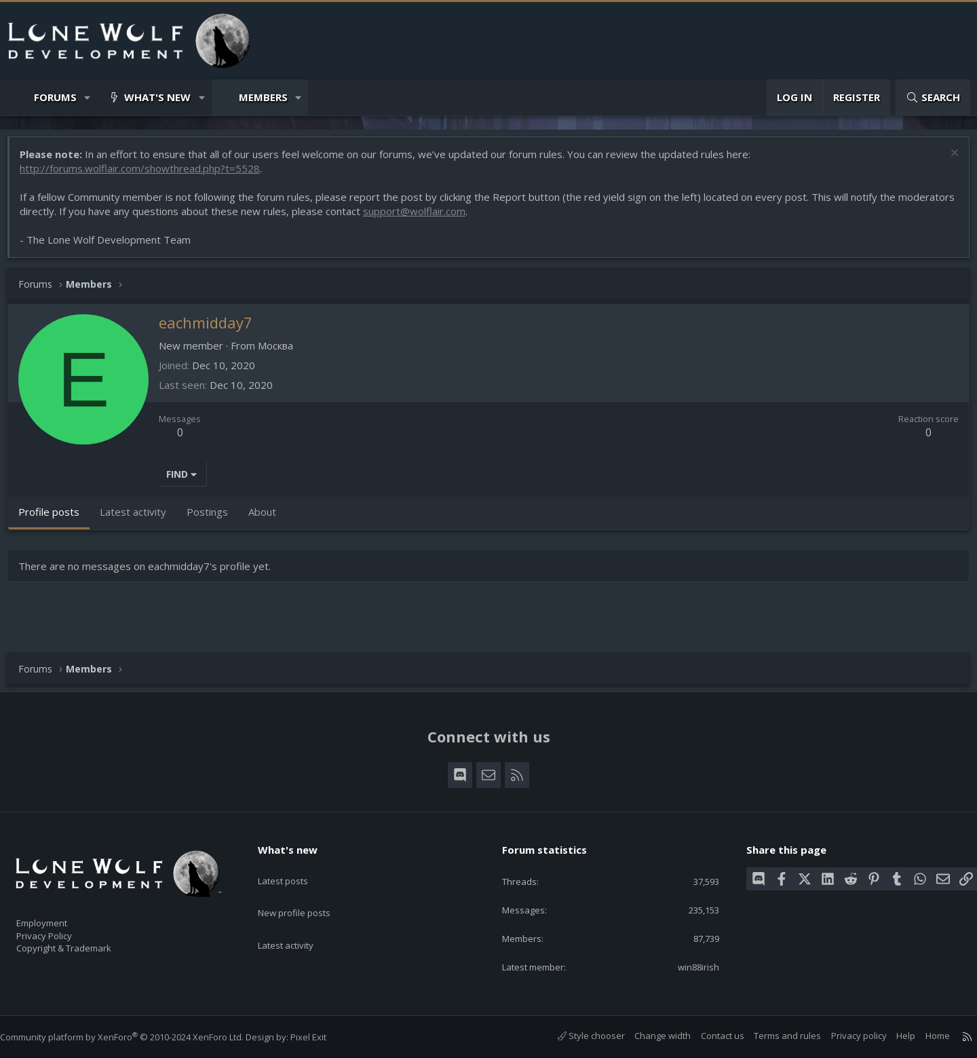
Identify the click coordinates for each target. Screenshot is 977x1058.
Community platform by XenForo (135, 1037)
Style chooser (577, 1035)
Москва (282, 352)
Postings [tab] (214, 518)
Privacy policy (845, 1035)
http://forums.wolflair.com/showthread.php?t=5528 (146, 175)
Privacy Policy (62, 929)
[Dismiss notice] (946, 161)
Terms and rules (773, 1035)
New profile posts (307, 892)
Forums (55, 97)
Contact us (709, 1035)
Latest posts (295, 866)
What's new (157, 97)
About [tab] (269, 518)
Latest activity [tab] (140, 518)
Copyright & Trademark (85, 943)
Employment (59, 915)
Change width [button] (649, 1035)
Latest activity (298, 919)
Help (892, 1035)
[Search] (933, 97)
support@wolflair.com (480, 218)
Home (924, 1035)
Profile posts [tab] (55, 518)
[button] (88, 97)
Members (263, 97)
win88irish (689, 965)
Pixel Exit (322, 1037)
